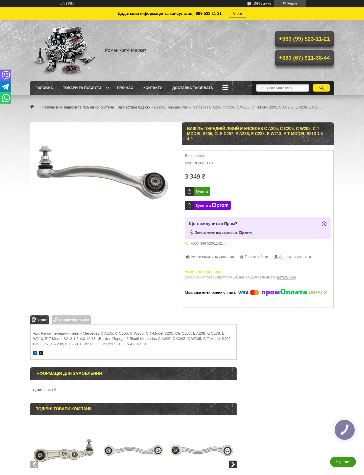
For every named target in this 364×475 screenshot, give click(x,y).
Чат (343, 462)
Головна (44, 88)
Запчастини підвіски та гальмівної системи (79, 107)
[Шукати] (321, 88)
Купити (202, 191)
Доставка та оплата (192, 88)
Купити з (212, 205)
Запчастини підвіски (134, 107)
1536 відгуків (262, 3)
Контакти (152, 88)
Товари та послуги (82, 88)
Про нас (125, 88)
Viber (237, 13)
